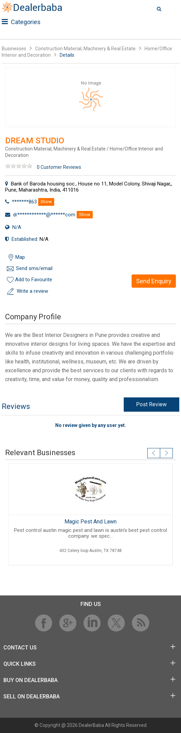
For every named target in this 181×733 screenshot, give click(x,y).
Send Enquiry (153, 281)
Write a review (32, 291)
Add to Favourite (33, 279)
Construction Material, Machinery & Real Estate (86, 48)
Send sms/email (34, 268)
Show (46, 201)
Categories (21, 21)
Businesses (14, 48)
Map (20, 257)
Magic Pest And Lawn (90, 521)
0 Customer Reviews (59, 167)
